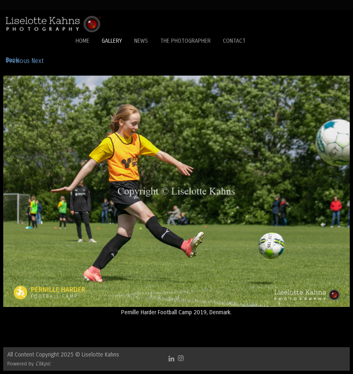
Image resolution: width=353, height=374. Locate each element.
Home (82, 40)
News (141, 40)
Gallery (112, 40)
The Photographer (185, 40)
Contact (234, 40)
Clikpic (43, 364)
